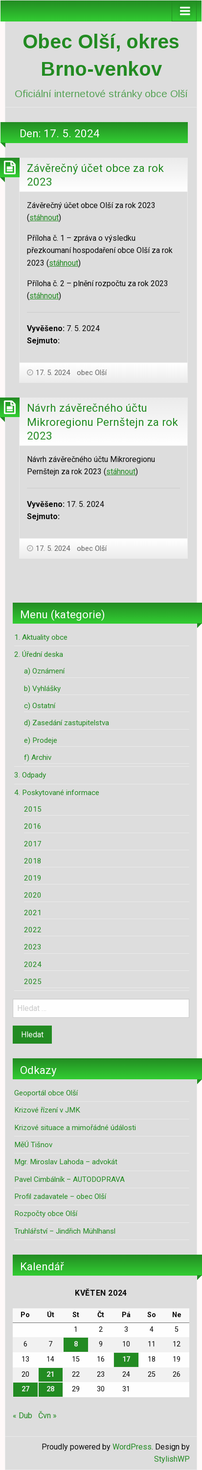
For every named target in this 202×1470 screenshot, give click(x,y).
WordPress (132, 1446)
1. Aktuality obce (40, 637)
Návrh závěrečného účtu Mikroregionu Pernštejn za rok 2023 (102, 421)
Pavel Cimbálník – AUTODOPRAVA (69, 1179)
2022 (33, 929)
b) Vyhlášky (42, 688)
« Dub (22, 1415)
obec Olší (92, 372)
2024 (33, 964)
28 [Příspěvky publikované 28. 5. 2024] (50, 1389)
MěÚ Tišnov (33, 1144)
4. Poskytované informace (56, 792)
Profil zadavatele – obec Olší (60, 1196)
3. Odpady (30, 775)
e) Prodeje (40, 740)
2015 (33, 809)
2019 (33, 878)
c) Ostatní (39, 705)
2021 (33, 912)
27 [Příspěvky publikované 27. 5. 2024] (25, 1389)
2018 (33, 861)
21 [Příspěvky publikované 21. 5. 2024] (50, 1374)
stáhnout (44, 217)
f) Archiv (37, 757)
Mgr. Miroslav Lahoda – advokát (65, 1161)
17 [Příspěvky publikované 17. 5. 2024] (126, 1359)
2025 (33, 981)
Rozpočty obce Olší (45, 1213)
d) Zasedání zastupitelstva (66, 722)
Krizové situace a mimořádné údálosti (75, 1127)
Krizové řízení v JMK (47, 1110)
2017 (33, 844)
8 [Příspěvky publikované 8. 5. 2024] (76, 1344)
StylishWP (172, 1459)
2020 (33, 895)
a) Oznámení (44, 671)
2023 (33, 947)
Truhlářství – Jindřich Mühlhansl (64, 1231)
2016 (33, 826)
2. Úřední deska (38, 654)
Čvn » (47, 1415)
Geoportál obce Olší (46, 1093)
